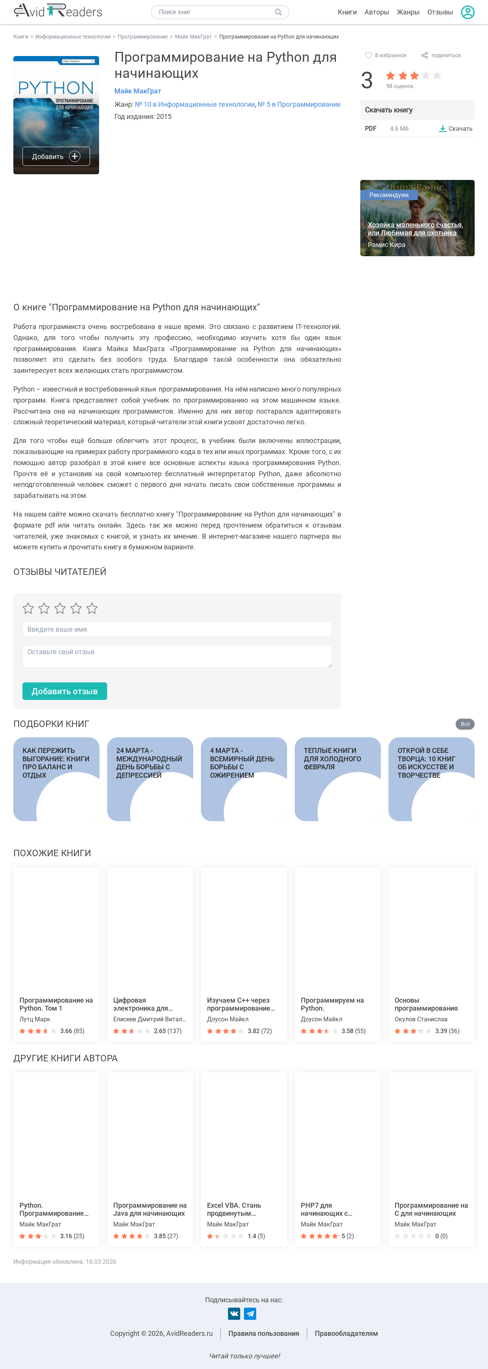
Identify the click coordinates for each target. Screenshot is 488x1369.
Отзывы (440, 12)
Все (465, 724)
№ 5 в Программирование (299, 104)
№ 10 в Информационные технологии (195, 104)
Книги (347, 12)
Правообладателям (346, 1333)
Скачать (461, 128)
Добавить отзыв (65, 691)
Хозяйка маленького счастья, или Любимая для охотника (415, 229)
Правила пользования (263, 1333)
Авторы (376, 12)
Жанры (408, 12)
